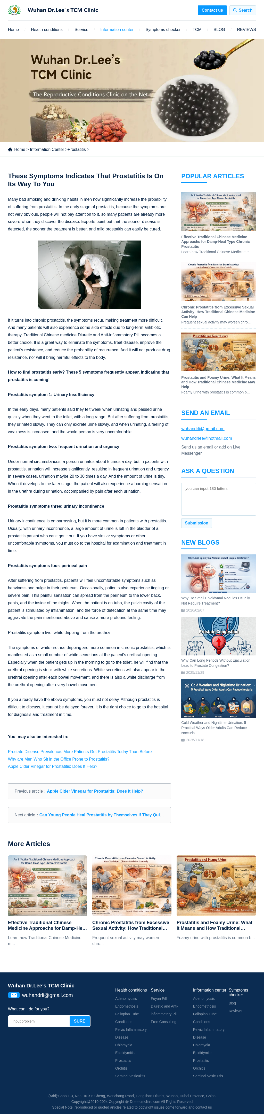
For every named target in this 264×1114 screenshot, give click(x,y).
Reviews (235, 1011)
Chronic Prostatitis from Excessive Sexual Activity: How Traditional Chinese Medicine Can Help (130, 925)
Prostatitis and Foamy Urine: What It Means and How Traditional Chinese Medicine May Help (214, 925)
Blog (232, 1003)
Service (81, 29)
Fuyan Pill (159, 998)
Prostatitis (77, 149)
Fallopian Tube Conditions (127, 1018)
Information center (117, 29)
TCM (197, 29)
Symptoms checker (163, 29)
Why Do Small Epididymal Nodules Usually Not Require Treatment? (215, 600)
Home (13, 29)
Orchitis (121, 1068)
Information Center (47, 149)
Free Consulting (163, 1022)
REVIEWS (246, 29)
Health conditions (47, 29)
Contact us (212, 10)
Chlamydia (123, 1045)
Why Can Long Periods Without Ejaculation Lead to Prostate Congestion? (215, 663)
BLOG (219, 29)
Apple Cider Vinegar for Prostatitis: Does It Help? (52, 766)
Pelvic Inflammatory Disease (131, 1033)
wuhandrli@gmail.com (203, 428)
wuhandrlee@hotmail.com (206, 438)
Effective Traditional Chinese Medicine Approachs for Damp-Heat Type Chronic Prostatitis (47, 925)
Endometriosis (126, 1006)
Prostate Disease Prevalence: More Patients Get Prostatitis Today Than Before (80, 751)
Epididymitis (125, 1053)
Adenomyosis (126, 998)
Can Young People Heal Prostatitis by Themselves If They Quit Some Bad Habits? (119, 815)
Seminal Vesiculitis (130, 1076)
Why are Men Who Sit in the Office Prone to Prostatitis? (59, 759)
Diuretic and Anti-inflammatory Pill (164, 1010)
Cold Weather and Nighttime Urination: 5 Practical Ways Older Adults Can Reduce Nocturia (214, 728)
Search (245, 10)
